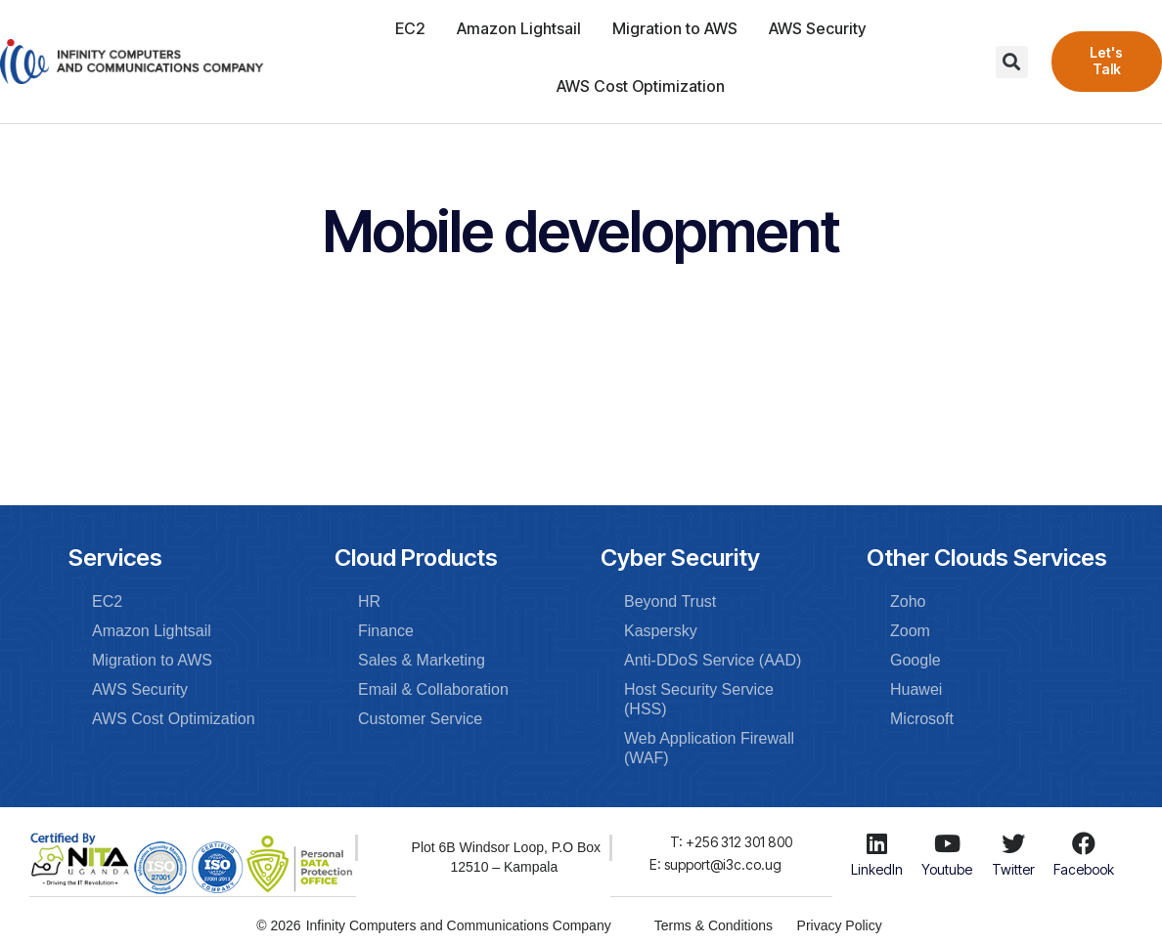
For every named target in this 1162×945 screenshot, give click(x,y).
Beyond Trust (670, 601)
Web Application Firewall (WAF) (709, 748)
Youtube (946, 869)
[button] (1012, 62)
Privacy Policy (839, 924)
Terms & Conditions (712, 924)
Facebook (1083, 869)
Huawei (916, 689)
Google (915, 660)
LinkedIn (877, 869)
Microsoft (922, 718)
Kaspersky (660, 631)
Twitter (1013, 869)
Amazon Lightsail (519, 28)
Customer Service (420, 718)
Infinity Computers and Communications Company (457, 924)
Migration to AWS (674, 28)
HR (369, 601)
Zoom (910, 631)
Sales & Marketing (421, 660)
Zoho (907, 601)
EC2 (410, 28)
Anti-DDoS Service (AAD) (712, 660)
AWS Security (817, 28)
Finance (386, 631)
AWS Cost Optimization (641, 86)
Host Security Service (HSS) (699, 699)
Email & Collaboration (433, 689)
